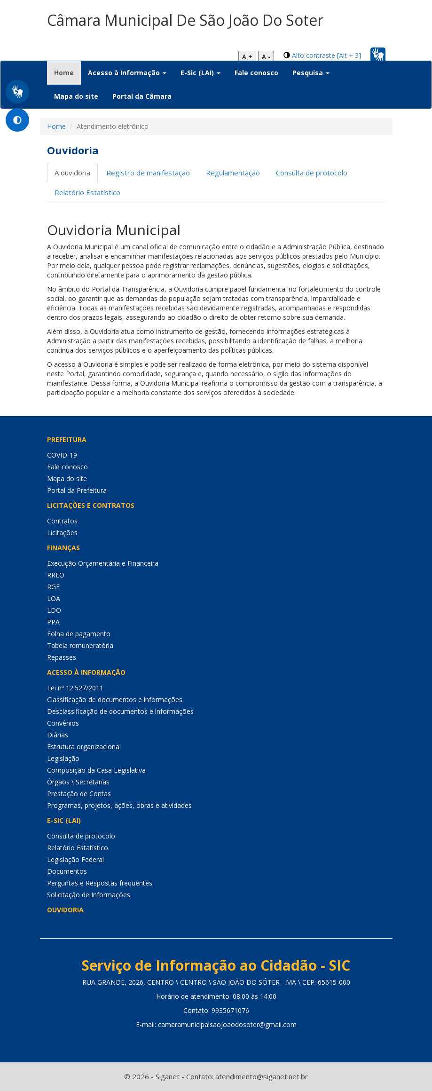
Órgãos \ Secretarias (78, 781)
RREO (55, 574)
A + (247, 56)
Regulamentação (233, 172)
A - (266, 56)
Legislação (63, 758)
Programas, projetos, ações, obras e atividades (119, 805)
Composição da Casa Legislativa (96, 770)
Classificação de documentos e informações (114, 699)
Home (67, 72)
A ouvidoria (72, 172)
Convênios (63, 723)
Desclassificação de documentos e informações (120, 711)
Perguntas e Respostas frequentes (99, 882)
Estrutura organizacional (84, 746)
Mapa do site (76, 96)
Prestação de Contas (79, 793)
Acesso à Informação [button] (127, 72)
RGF (53, 586)
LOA (53, 598)
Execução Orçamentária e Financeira (102, 563)
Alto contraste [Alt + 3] (326, 55)
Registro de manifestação (148, 172)
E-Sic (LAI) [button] (200, 72)
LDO (54, 610)
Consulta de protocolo (311, 172)
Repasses (61, 657)
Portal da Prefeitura (77, 490)
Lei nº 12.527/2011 (75, 687)
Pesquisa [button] (311, 72)
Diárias (57, 734)
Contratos (62, 520)
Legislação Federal (75, 859)
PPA (53, 621)
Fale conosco (256, 72)
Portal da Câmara (142, 96)
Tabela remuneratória (80, 645)
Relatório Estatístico (87, 192)
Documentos (67, 871)
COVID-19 (62, 455)
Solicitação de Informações (88, 894)
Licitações (62, 532)
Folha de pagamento (78, 633)
